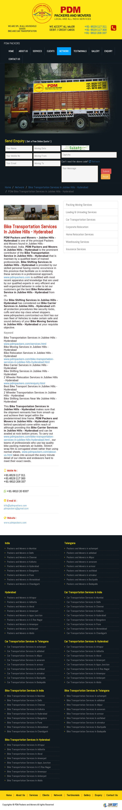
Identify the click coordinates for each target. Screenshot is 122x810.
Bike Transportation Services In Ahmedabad (27, 727)
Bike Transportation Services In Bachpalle (86, 727)
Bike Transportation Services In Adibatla (26, 749)
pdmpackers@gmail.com (16, 508)
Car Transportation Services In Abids (84, 682)
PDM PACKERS (12, 43)
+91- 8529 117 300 (96, 30)
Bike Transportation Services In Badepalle (86, 731)
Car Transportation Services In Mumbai (85, 597)
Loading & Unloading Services (81, 212)
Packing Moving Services (79, 204)
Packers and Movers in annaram (82, 561)
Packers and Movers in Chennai (22, 557)
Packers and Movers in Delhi (20, 553)
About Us (23, 51)
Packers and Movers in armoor (81, 566)
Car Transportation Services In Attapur (85, 646)
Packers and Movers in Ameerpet (22, 611)
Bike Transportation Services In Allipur (85, 704)
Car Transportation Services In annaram (26, 660)
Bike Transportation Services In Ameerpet (27, 758)
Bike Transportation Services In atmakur (86, 722)
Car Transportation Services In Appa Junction (88, 664)
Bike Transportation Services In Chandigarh (27, 731)
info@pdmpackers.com (15, 505)
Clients (50, 51)
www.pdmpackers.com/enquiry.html (24, 383)
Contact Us (14, 59)
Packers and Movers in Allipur (80, 557)
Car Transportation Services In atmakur (26, 673)
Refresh (94, 161)
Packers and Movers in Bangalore (23, 570)
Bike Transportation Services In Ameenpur (27, 771)
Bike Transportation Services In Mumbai (26, 696)
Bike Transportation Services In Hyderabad (27, 713)
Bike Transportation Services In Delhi (24, 700)
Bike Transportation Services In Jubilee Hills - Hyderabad (58, 187)
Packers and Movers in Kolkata (21, 561)
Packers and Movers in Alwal (20, 606)
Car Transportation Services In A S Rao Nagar (88, 669)
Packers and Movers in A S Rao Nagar (25, 619)
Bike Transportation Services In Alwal (24, 753)
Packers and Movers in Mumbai (21, 548)
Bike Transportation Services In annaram (86, 709)
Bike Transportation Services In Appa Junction (29, 762)
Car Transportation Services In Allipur (24, 655)
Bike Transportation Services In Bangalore (27, 718)
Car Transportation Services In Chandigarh (87, 633)
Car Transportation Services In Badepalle (26, 682)
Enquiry (108, 51)
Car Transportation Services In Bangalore (86, 619)
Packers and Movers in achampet (82, 548)
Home (11, 51)
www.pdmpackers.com (17, 277)
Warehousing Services (77, 242)
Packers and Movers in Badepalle (82, 584)
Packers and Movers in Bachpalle (82, 579)
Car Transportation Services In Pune (84, 624)
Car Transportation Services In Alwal (84, 655)
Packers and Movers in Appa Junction (24, 615)
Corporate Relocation (77, 227)
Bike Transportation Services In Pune (24, 722)
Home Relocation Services (80, 234)
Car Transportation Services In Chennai (85, 606)
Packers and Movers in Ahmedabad (23, 579)
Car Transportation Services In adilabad (25, 651)
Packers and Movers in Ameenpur (22, 624)
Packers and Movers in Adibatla (22, 602)
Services (37, 51)
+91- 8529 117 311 (96, 26)
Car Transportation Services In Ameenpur (86, 673)
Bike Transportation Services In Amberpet (27, 776)
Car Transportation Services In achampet (26, 646)
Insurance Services (76, 249)
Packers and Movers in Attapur (21, 597)
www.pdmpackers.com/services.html (25, 344)
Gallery (95, 51)
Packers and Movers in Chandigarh (23, 584)
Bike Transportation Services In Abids (25, 780)
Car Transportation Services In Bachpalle (26, 677)
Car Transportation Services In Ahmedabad (87, 628)
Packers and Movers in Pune (20, 575)
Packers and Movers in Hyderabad (23, 566)
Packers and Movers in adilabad (81, 553)
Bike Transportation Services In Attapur (26, 745)
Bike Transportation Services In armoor (85, 713)
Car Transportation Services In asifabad (26, 669)
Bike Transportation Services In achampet (86, 696)
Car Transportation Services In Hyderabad (86, 615)
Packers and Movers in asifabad (82, 570)
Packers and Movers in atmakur (82, 575)
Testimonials (80, 51)
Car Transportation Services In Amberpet (86, 677)
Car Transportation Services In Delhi (84, 602)
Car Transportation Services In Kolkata (85, 611)
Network (64, 51)
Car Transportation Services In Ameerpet (86, 660)
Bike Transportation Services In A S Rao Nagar (29, 767)
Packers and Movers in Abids (20, 633)
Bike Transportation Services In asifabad (86, 718)
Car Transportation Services (80, 219)
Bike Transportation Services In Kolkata (26, 709)
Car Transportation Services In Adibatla (85, 651)
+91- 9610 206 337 (95, 33)
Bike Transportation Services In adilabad (86, 700)
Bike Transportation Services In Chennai (26, 704)
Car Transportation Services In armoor (25, 664)
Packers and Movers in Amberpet (22, 628)
